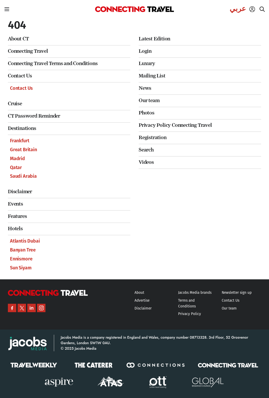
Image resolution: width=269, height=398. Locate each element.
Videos (146, 162)
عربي (238, 8)
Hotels (15, 229)
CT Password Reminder (34, 116)
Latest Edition (154, 39)
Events (15, 204)
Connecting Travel (28, 51)
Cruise (15, 104)
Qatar (16, 167)
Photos (146, 113)
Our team (149, 100)
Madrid (17, 158)
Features (17, 216)
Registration (153, 137)
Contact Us (20, 76)
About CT (18, 39)
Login (145, 51)
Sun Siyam (20, 268)
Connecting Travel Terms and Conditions (52, 63)
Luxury (147, 63)
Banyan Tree (23, 250)
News (145, 88)
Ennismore (21, 259)
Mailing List (152, 76)
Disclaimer (20, 191)
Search (146, 150)
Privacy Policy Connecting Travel (175, 125)
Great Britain (23, 150)
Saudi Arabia (23, 176)
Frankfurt (19, 141)
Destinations (22, 128)
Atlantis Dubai (25, 241)
